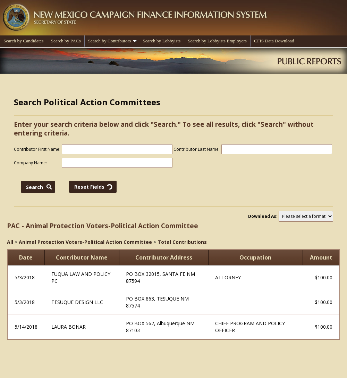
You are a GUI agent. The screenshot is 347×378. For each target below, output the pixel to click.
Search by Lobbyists (161, 40)
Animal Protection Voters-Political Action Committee (85, 242)
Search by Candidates (23, 40)
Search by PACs (66, 40)
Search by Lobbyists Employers (217, 40)
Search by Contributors (112, 40)
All (10, 242)
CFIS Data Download (274, 40)
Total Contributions (182, 242)
